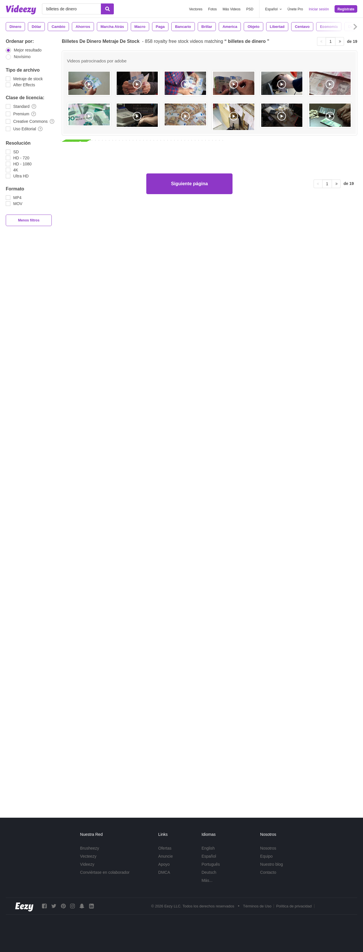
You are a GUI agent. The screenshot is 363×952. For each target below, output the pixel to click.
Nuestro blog (271, 864)
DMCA (164, 872)
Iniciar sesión (319, 9)
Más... (206, 880)
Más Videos (231, 9)
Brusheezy (89, 848)
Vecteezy (88, 856)
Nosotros (268, 848)
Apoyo (164, 864)
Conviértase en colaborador (105, 872)
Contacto (268, 872)
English (208, 848)
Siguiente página (189, 784)
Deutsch (208, 872)
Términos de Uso (257, 906)
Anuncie (165, 856)
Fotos (212, 9)
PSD (249, 9)
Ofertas (165, 848)
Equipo (266, 856)
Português (210, 864)
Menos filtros (29, 220)
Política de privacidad (294, 906)
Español (208, 856)
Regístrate (345, 9)
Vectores (196, 9)
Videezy (87, 864)
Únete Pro (295, 9)
